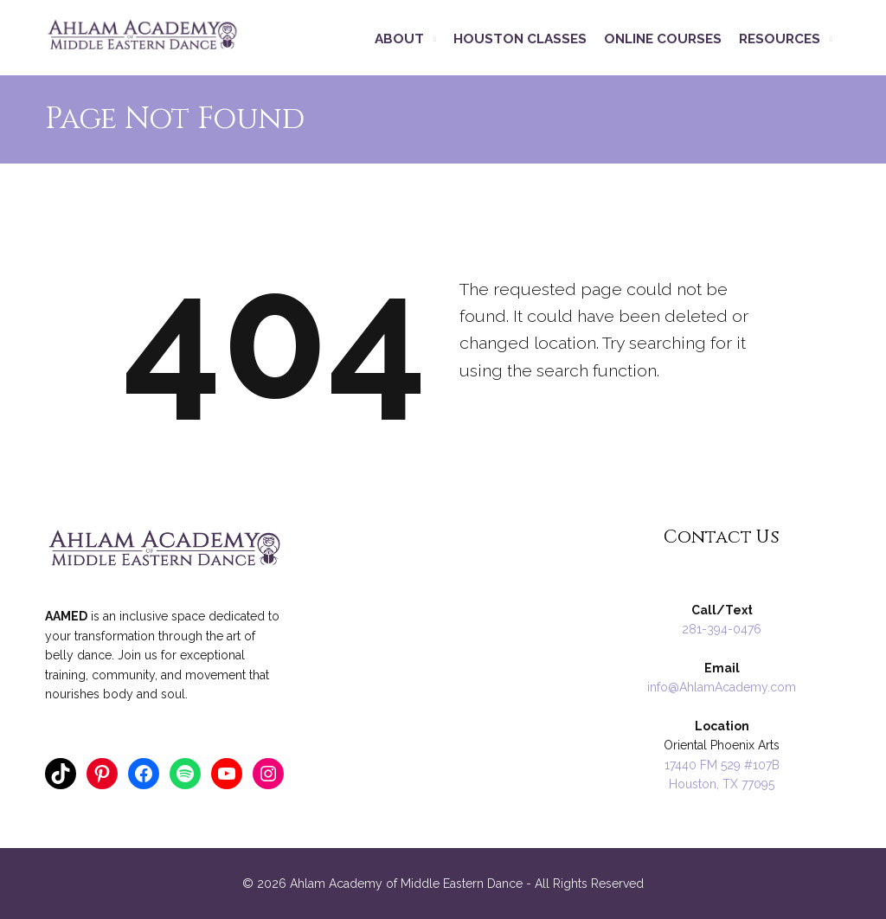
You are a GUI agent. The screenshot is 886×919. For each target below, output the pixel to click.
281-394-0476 (721, 629)
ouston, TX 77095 (725, 784)
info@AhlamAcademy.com (721, 687)
